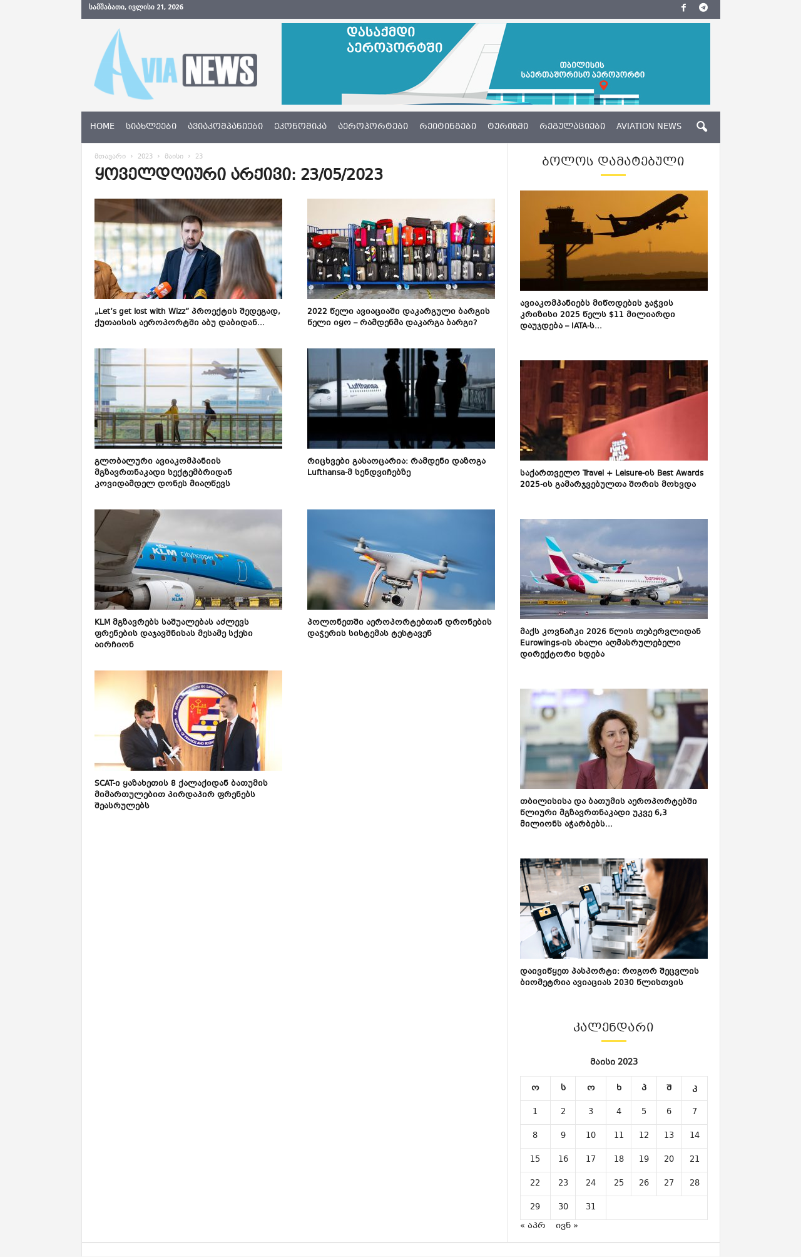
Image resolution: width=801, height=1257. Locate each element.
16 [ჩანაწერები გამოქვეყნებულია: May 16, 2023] (563, 1160)
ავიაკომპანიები (225, 127)
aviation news (648, 127)
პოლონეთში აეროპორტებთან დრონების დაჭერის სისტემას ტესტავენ (399, 628)
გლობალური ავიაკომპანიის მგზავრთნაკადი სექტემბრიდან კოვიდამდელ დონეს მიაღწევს (163, 473)
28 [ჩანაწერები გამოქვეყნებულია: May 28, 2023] (695, 1183)
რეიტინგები (447, 127)
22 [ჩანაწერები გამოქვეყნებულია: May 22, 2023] (535, 1183)
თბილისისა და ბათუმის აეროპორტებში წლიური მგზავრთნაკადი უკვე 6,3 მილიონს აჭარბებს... (608, 813)
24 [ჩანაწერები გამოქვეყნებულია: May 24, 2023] (591, 1183)
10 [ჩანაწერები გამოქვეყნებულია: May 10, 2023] (591, 1136)
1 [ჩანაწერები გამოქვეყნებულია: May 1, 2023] (535, 1112)
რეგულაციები (572, 127)
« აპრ (533, 1226)
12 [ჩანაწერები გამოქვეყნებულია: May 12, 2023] (644, 1136)
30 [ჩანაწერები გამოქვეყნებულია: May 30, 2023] (563, 1207)
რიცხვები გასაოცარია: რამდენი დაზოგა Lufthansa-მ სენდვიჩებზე (396, 467)
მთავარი (110, 157)
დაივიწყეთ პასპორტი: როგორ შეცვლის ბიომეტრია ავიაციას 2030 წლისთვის (609, 977)
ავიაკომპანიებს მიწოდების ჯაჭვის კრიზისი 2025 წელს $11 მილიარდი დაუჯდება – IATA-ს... (597, 315)
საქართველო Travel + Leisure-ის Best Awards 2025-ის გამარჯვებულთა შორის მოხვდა (611, 479)
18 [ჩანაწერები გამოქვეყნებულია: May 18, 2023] (619, 1160)
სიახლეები (151, 127)
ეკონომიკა (300, 127)
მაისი (174, 157)
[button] (701, 127)
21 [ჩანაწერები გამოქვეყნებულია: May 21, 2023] (695, 1160)
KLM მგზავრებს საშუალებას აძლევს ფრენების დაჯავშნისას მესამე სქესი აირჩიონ (173, 634)
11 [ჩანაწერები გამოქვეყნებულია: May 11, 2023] (619, 1136)
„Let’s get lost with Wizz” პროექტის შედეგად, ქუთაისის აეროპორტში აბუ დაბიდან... (187, 317)
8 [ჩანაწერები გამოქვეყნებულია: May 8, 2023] (535, 1136)
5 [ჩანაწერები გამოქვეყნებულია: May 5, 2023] (643, 1112)
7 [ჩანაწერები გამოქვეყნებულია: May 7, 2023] (694, 1112)
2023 (145, 157)
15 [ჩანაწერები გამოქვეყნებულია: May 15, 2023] (535, 1160)
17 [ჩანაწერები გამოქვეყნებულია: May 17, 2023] (591, 1160)
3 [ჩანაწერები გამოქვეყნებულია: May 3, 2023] (590, 1112)
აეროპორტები (373, 127)
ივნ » (567, 1226)
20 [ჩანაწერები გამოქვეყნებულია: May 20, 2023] (669, 1160)
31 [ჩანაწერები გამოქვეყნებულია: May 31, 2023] (591, 1207)
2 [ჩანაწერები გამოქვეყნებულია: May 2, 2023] (563, 1112)
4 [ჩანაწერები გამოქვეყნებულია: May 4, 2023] (618, 1112)
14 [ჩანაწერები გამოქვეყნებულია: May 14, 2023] (695, 1136)
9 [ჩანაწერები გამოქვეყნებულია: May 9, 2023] (563, 1136)
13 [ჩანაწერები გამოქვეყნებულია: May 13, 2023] (669, 1136)
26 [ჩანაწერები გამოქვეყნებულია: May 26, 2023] (644, 1183)
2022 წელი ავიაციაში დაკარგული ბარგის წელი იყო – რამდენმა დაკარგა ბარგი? (398, 317)
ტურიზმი (507, 127)
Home (102, 127)
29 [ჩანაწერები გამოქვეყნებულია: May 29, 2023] (535, 1207)
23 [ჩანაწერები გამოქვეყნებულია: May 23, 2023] (563, 1183)
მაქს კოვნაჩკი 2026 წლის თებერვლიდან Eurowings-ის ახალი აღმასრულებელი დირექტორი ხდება (610, 643)
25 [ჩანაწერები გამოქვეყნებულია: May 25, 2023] (619, 1183)
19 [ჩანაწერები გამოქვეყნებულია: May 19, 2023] (644, 1160)
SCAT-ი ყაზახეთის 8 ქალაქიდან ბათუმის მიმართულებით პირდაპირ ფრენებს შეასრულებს (181, 795)
